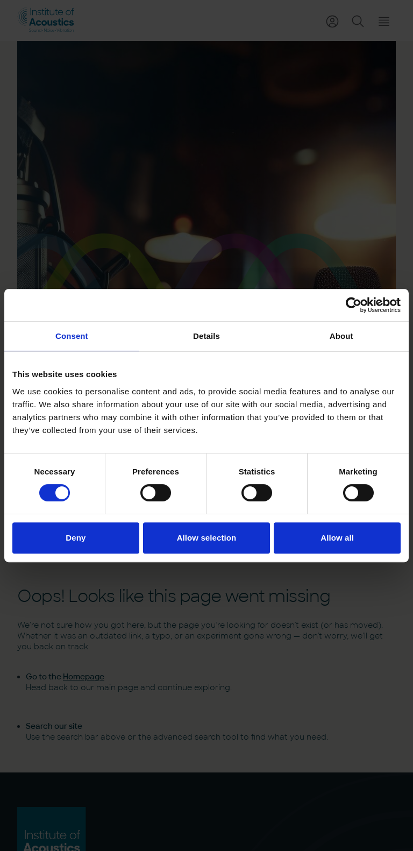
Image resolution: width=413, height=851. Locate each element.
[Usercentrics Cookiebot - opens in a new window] (354, 305)
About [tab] (341, 336)
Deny (76, 537)
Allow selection (207, 537)
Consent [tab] (71, 336)
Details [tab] (206, 336)
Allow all (337, 537)
